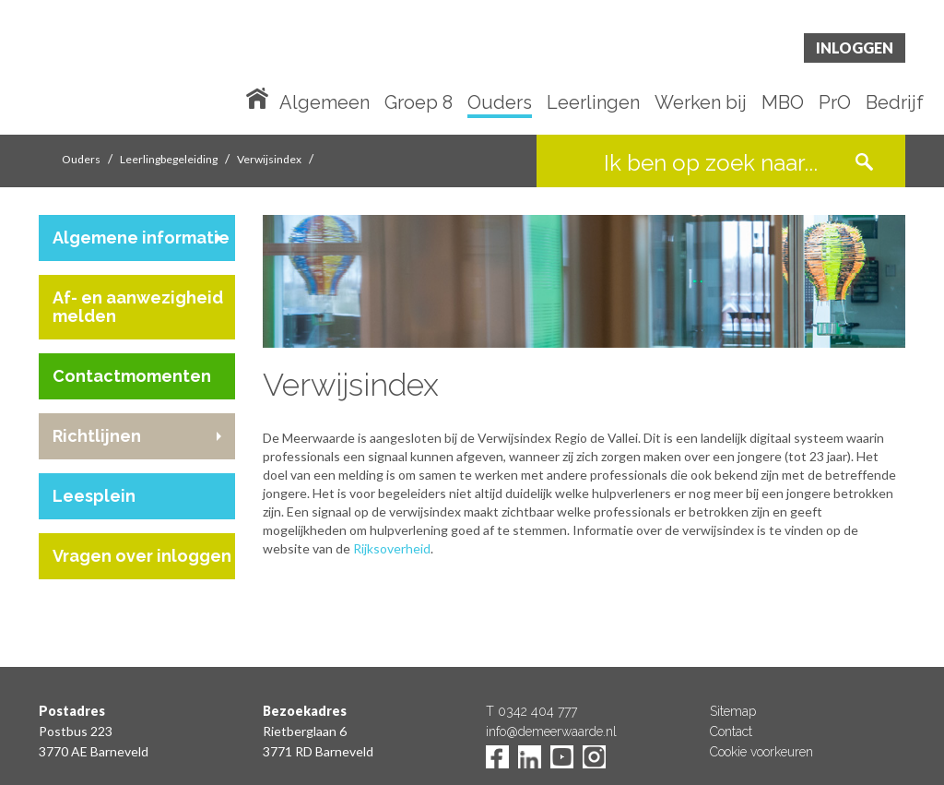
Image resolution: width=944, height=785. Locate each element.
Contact (731, 731)
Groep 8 (418, 103)
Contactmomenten (132, 376)
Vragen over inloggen (142, 555)
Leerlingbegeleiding (169, 159)
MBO (782, 103)
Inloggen (854, 47)
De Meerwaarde (149, 70)
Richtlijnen (97, 436)
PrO (835, 103)
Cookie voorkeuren (761, 751)
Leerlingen (593, 103)
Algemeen (324, 103)
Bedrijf (895, 103)
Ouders (499, 103)
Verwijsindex (269, 159)
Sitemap (733, 711)
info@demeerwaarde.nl (551, 731)
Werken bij (701, 103)
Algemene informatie (141, 237)
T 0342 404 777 (531, 711)
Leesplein (94, 495)
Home (261, 97)
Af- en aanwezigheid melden (138, 307)
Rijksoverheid (392, 548)
